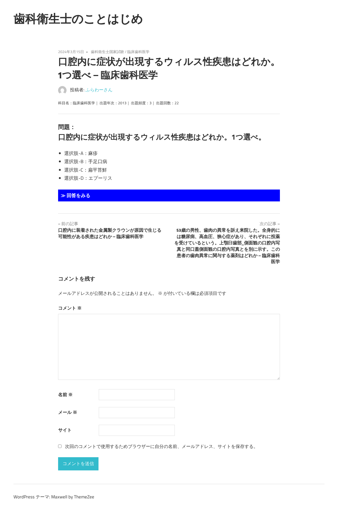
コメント (70, 308)
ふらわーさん (99, 89)
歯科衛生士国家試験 (107, 51)
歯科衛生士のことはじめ (78, 19)
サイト (65, 430)
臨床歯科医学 (138, 51)
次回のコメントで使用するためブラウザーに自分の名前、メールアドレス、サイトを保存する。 (161, 446)
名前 (65, 394)
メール (67, 412)
